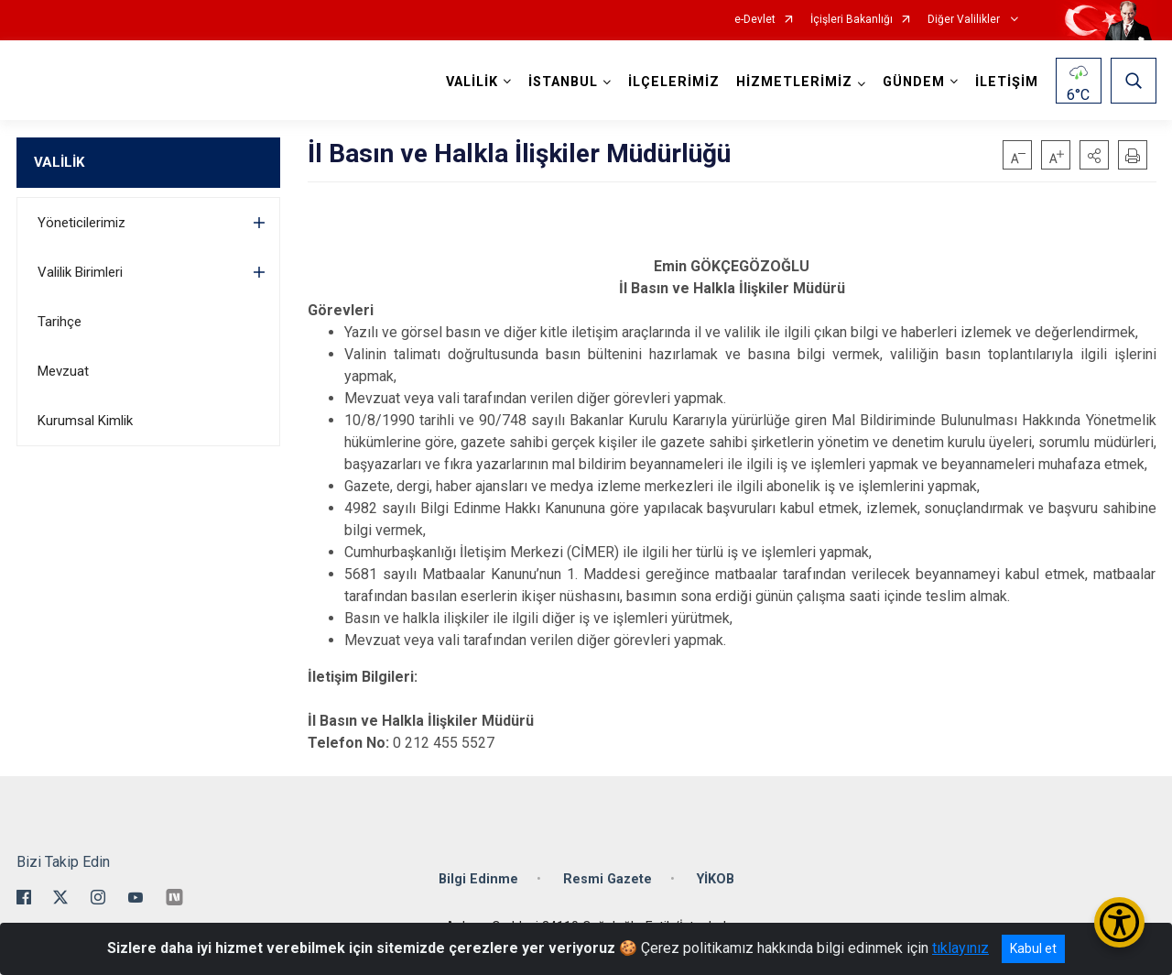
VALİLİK (59, 162)
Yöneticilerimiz (81, 222)
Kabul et (1033, 948)
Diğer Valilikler (965, 20)
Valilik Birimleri (80, 272)
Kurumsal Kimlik (85, 420)
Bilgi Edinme (478, 879)
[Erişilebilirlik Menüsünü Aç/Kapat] (1119, 922)
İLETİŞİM (1006, 82)
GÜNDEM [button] (914, 82)
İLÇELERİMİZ (674, 82)
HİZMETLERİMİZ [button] (794, 82)
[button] (1094, 155)
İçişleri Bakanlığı (851, 20)
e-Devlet (755, 20)
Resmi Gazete (607, 879)
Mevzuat (63, 371)
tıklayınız (960, 948)
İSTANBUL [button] (563, 82)
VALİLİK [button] (472, 82)
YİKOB (715, 879)
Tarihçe (59, 321)
